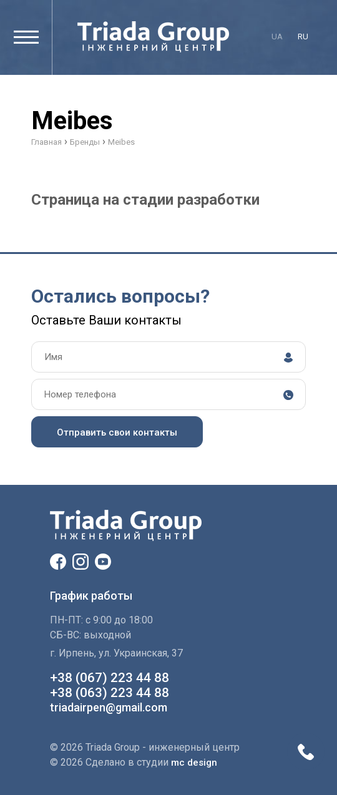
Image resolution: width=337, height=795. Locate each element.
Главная (46, 142)
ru (303, 36)
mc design (194, 762)
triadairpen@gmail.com (108, 707)
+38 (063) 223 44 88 (109, 692)
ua (277, 36)
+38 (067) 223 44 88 (109, 677)
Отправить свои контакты (117, 432)
